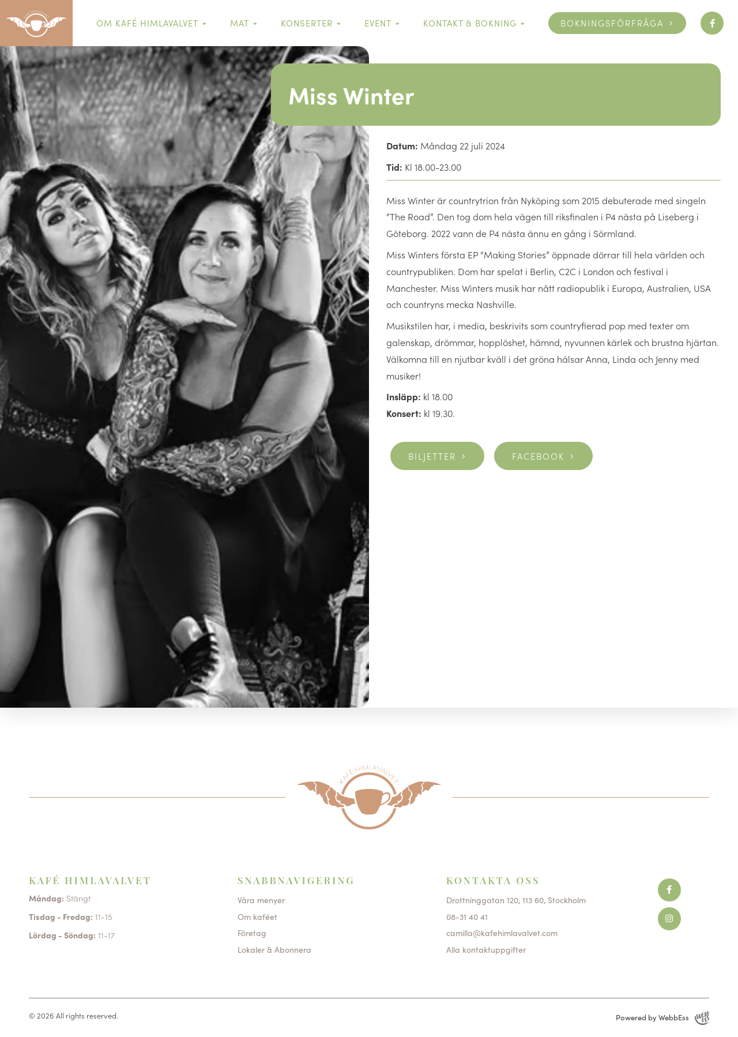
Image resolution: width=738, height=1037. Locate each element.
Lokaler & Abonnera (274, 949)
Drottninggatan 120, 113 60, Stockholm (516, 900)
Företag (252, 932)
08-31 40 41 (467, 916)
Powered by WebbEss (662, 1018)
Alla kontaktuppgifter (486, 949)
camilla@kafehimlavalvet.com (502, 932)
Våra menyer (261, 900)
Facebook (538, 456)
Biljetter (432, 456)
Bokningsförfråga (612, 23)
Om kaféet (257, 916)
